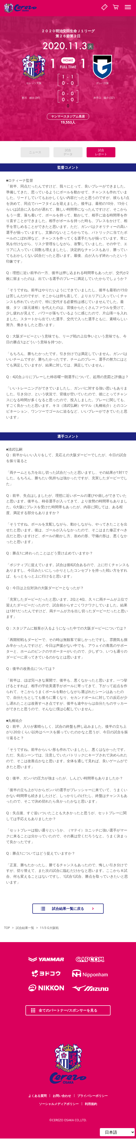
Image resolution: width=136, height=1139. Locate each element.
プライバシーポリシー (92, 1096)
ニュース (35, 152)
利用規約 (91, 1104)
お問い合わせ (62, 1096)
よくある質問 (37, 1096)
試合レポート (101, 152)
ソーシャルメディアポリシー (59, 1104)
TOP (7, 928)
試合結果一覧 (25, 928)
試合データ (68, 152)
